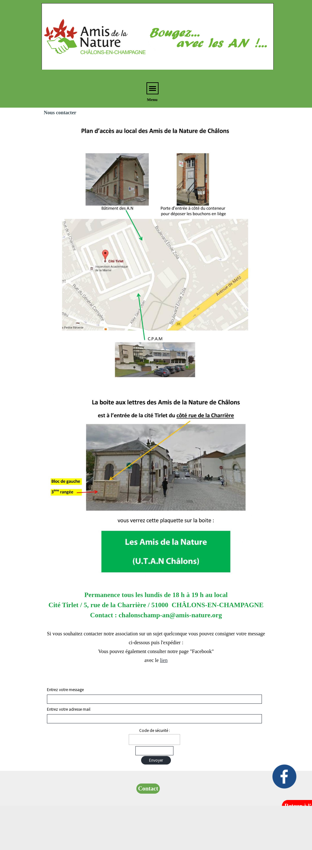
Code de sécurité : (154, 730)
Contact (148, 788)
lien (163, 660)
